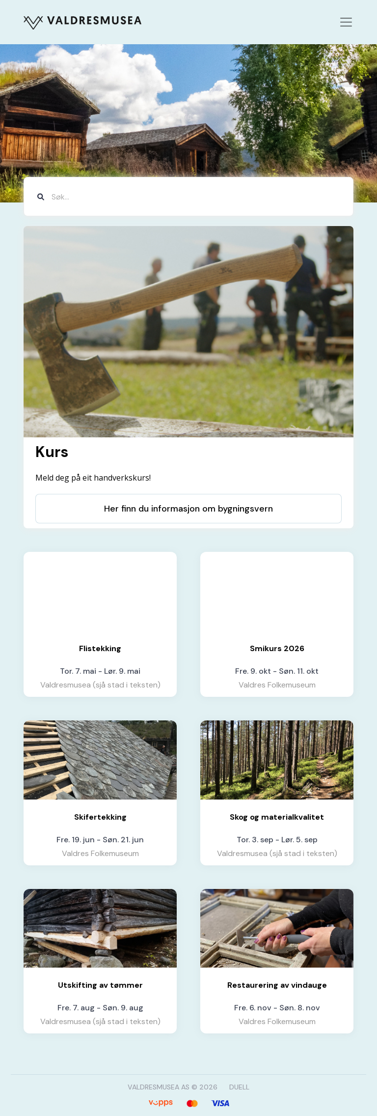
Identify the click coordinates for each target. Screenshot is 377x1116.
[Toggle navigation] (346, 22)
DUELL (239, 1087)
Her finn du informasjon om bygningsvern (188, 509)
